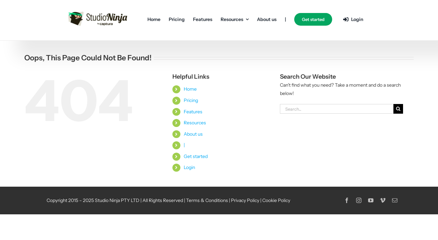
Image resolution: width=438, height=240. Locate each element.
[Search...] (336, 109)
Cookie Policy (276, 200)
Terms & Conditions (207, 200)
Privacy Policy (245, 200)
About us (193, 134)
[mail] (394, 200)
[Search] (398, 109)
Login (189, 167)
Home (190, 89)
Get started (196, 156)
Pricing (191, 100)
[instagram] (358, 200)
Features (193, 112)
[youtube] (370, 200)
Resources (195, 123)
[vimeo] (382, 200)
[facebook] (346, 200)
